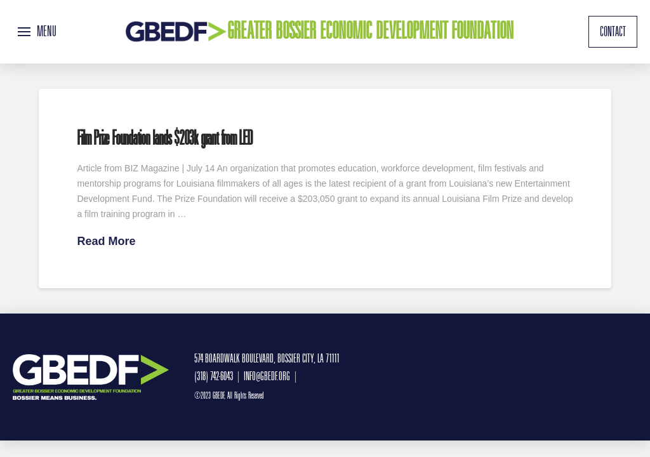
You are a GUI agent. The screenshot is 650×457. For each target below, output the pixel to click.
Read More (106, 241)
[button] (37, 31)
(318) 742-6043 (213, 376)
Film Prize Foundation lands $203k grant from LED (164, 138)
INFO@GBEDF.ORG (267, 376)
